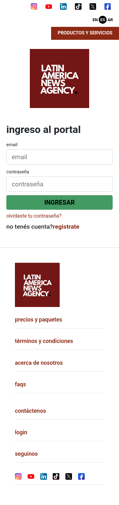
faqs (20, 384)
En (95, 19)
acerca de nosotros (39, 363)
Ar (110, 19)
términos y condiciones (44, 341)
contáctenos (30, 411)
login (21, 432)
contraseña (17, 172)
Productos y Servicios (85, 33)
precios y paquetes (38, 319)
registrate (66, 226)
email (11, 144)
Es (102, 19)
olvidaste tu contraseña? (34, 216)
